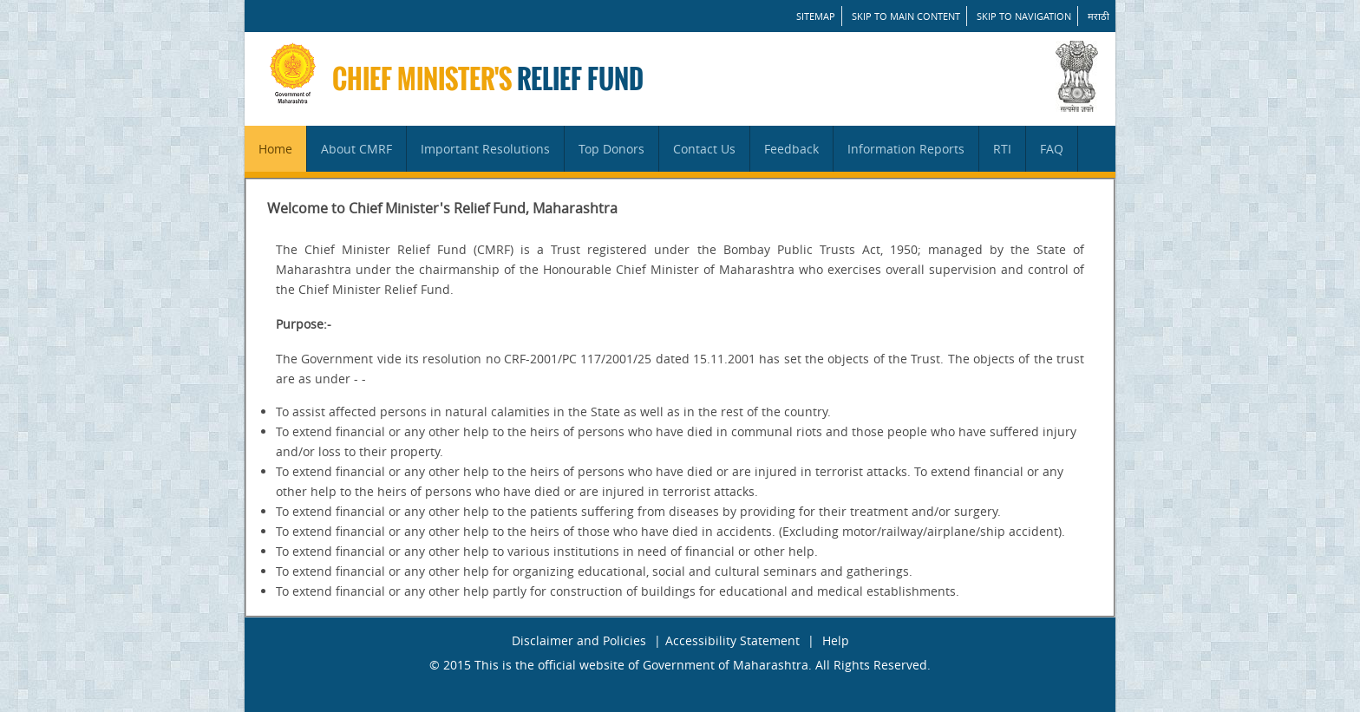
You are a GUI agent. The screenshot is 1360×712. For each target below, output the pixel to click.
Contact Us (704, 148)
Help (835, 640)
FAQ (1051, 148)
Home (275, 148)
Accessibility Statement (732, 640)
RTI (1002, 148)
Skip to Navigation (1024, 16)
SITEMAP (815, 16)
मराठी (1098, 16)
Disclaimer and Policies (579, 640)
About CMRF (356, 148)
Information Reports (905, 148)
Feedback (791, 148)
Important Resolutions (485, 148)
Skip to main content (906, 16)
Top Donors (611, 148)
